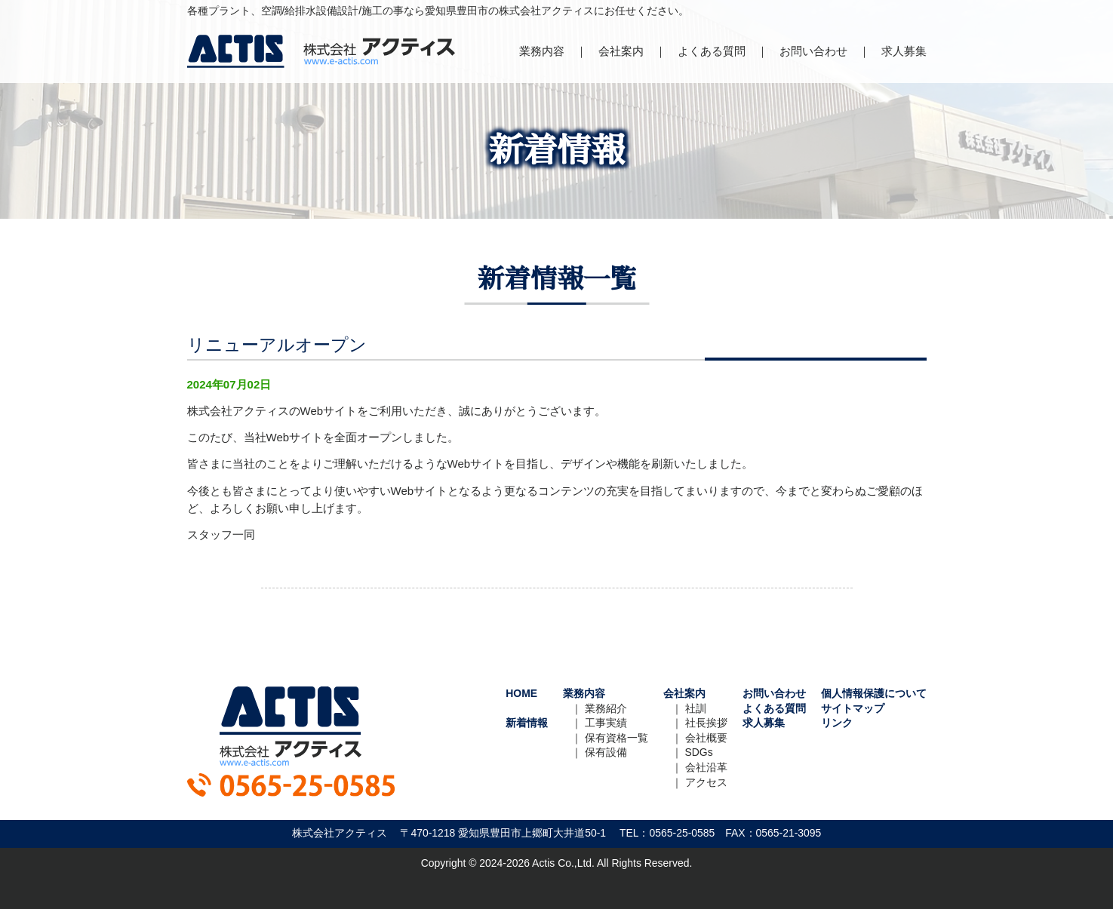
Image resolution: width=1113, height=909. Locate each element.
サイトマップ (852, 708)
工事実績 (606, 723)
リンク (837, 723)
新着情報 (527, 723)
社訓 (695, 708)
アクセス (706, 782)
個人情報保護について (874, 693)
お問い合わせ (813, 51)
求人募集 (904, 51)
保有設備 (606, 752)
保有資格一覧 (616, 738)
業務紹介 (606, 708)
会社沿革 (706, 767)
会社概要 (706, 738)
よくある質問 (712, 51)
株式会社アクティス (321, 51)
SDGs (699, 752)
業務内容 (541, 51)
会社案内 (621, 51)
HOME (521, 693)
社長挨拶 (706, 723)
